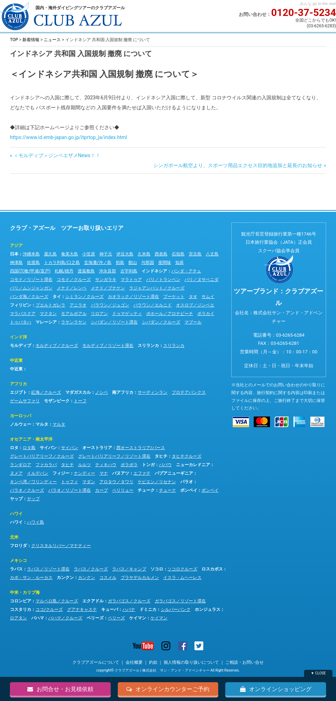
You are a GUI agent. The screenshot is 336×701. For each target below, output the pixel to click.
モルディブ (20, 345)
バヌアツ (120, 473)
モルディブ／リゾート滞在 (107, 345)
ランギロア (20, 464)
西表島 (161, 254)
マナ (103, 473)
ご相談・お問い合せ (244, 662)
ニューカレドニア (193, 464)
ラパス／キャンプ (129, 569)
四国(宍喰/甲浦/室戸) (30, 271)
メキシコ (18, 560)
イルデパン (37, 473)
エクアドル (93, 600)
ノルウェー (20, 424)
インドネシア (154, 271)
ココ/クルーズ (49, 609)
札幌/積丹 (64, 271)
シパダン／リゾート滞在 (114, 322)
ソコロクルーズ (182, 569)
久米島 (144, 254)
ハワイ (16, 513)
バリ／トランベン (163, 279)
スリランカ (148, 345)
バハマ (37, 618)
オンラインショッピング (276, 689)
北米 (14, 537)
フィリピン (20, 305)
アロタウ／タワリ (116, 481)
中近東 (16, 360)
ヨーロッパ (20, 415)
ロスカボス (212, 569)
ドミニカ (147, 609)
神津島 (16, 262)
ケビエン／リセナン (157, 481)
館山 (132, 262)
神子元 (105, 254)
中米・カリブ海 (25, 592)
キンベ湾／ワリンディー (33, 481)
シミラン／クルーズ (84, 296)
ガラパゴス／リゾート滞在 (180, 600)
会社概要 (134, 662)
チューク (146, 490)
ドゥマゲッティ (127, 313)
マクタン (48, 313)
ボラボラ (129, 464)
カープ (101, 490)
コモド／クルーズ (74, 279)
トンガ (148, 464)
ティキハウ (105, 464)
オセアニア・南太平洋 (31, 439)
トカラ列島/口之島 (62, 262)
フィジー (61, 473)
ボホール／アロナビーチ (169, 313)
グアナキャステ (82, 609)
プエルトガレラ (50, 305)
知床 (179, 262)
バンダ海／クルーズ (29, 296)
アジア (16, 245)
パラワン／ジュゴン (110, 305)
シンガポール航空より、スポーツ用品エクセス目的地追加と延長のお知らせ (237, 165)
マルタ (41, 424)
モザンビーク (57, 400)
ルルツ (84, 464)
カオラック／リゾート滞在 (133, 296)
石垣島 (178, 254)
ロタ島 (29, 447)
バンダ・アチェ (186, 271)
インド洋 (18, 337)
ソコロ (156, 569)
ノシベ (101, 392)
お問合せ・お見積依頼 (60, 689)
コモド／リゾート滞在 (31, 279)
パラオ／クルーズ (27, 490)
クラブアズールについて (95, 662)
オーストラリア (97, 447)
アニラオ (78, 305)
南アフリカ (122, 392)
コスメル (107, 577)
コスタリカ (20, 609)
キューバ (109, 609)
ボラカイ (205, 313)
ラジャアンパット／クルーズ (156, 288)
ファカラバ (46, 464)
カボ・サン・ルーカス (31, 577)
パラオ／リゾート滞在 (69, 490)
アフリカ (18, 383)
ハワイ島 (35, 522)
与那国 (147, 262)
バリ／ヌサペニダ (201, 279)
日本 (14, 254)
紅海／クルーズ (46, 392)
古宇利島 (128, 271)
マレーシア (46, 322)
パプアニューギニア (174, 473)
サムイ (208, 296)
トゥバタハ (20, 322)
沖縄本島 (31, 254)
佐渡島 (33, 262)
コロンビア (20, 600)
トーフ (80, 400)
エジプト (18, 392)
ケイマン (137, 618)
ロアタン (18, 618)
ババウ (165, 464)
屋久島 (50, 254)
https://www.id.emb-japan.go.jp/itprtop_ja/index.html (68, 137)
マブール (193, 322)
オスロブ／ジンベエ (195, 305)
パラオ (186, 481)
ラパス (16, 569)
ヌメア (16, 473)
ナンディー (84, 473)
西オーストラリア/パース (140, 447)
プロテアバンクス (189, 392)
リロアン (99, 313)
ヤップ (16, 498)
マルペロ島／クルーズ (56, 600)
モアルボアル (74, 313)
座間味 (164, 262)
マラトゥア (131, 279)
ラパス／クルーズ (91, 569)
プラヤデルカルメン (140, 577)
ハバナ (128, 609)
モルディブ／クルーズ (56, 345)
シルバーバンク (176, 609)
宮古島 (195, 254)
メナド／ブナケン (108, 288)
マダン (88, 481)
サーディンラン (152, 392)
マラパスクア (22, 313)
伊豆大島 (124, 254)
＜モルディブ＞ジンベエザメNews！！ (56, 155)
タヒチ (161, 456)
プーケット (173, 296)
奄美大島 (69, 254)
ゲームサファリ (25, 400)
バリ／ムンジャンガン (31, 288)
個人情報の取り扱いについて (191, 662)
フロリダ (18, 545)
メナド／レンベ (72, 288)
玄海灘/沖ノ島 (97, 262)
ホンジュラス (207, 609)
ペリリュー (122, 490)
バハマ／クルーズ (65, 618)
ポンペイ (188, 490)
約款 (153, 662)
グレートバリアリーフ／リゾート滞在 (114, 456)
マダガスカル (78, 392)
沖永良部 (107, 271)
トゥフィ (69, 481)
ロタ (14, 447)
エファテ (141, 473)
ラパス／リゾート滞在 (48, 569)
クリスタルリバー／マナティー (61, 545)
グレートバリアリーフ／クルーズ (42, 456)
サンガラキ (105, 279)
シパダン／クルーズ (161, 322)
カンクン (65, 577)
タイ (57, 296)
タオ (193, 296)
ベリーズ (95, 618)
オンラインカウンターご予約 (167, 689)
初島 (120, 262)
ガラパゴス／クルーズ (129, 600)
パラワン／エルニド (152, 305)
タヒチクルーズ (187, 456)
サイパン (48, 447)
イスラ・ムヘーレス (182, 577)
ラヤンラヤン (74, 322)
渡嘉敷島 (86, 271)
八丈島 (212, 254)
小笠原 (88, 254)
